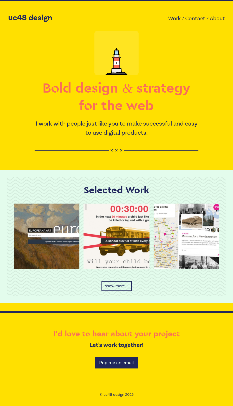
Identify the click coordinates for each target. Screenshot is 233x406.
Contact (195, 18)
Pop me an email (116, 363)
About (217, 18)
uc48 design (30, 18)
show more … (116, 286)
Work (174, 18)
